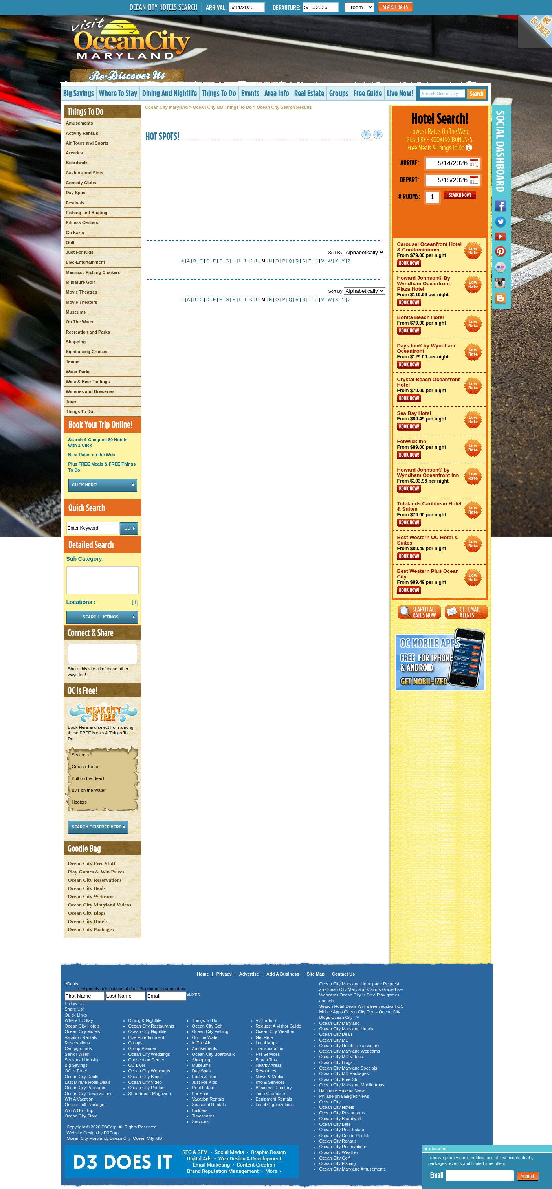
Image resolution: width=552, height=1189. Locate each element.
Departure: (287, 7)
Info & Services (270, 1082)
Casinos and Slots (84, 173)
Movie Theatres (81, 292)
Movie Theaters (81, 302)
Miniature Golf (80, 282)
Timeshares (203, 1116)
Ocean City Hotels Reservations (350, 1045)
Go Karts (75, 232)
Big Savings (78, 93)
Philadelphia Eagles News (344, 1096)
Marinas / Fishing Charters (93, 272)
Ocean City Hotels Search (163, 7)
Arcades (74, 152)
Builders (200, 1110)
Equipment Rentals (274, 1099)
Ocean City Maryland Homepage (350, 984)
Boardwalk (77, 162)
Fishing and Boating (87, 212)
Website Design (82, 1132)
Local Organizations (275, 1104)
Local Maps (267, 1042)
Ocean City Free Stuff (92, 863)
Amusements (79, 123)
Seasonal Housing (82, 1059)
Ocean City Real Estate (341, 1129)
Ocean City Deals (87, 888)
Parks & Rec (204, 1076)
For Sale (200, 1093)
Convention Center (146, 1059)
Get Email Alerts (466, 612)
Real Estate (309, 93)
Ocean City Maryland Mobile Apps (352, 1085)
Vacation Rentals (81, 1037)
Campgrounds (78, 1048)
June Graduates (271, 1093)
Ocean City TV (345, 1017)
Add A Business (282, 974)
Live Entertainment (146, 1037)
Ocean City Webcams (91, 896)
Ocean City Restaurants (151, 1026)
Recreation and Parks (88, 332)
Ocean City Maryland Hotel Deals (473, 251)
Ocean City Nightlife (147, 1031)
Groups (338, 93)
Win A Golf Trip (79, 1110)
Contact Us (343, 974)
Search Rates (395, 7)
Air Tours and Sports (87, 143)
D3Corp (108, 1127)
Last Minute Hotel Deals (88, 1082)
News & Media (270, 1076)
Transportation (270, 1048)
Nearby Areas (269, 1065)
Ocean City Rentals (338, 1141)
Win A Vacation (79, 1099)
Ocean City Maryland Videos (99, 905)
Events (250, 93)
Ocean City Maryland (166, 107)
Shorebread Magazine (149, 1093)
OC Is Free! (76, 1070)
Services (200, 1121)
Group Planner (142, 1048)
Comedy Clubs (81, 182)
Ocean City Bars (335, 1124)
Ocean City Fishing (210, 1031)
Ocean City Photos (146, 1087)
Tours (72, 401)
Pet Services (268, 1054)
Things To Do (219, 93)
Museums (76, 312)
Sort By (356, 252)
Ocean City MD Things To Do (222, 107)
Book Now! (409, 263)
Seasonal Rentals (209, 1104)
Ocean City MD (147, 1138)
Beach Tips (266, 1059)
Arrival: (216, 7)
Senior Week (77, 1054)
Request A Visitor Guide (278, 1026)
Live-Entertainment (85, 262)
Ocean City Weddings (149, 1054)
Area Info (276, 93)
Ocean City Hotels (88, 921)
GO (460, 195)
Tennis (73, 361)
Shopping (76, 341)
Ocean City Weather (275, 1031)
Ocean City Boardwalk (213, 1054)
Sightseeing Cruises (87, 351)
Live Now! (400, 93)
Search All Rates (419, 612)
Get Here (264, 1037)
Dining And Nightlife (169, 93)
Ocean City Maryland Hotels (346, 1028)
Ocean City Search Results (284, 107)
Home (203, 974)
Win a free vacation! (377, 1006)
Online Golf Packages (85, 1104)
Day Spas (76, 192)
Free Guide (368, 93)
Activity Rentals (82, 133)
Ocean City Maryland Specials (348, 1068)
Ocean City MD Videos (341, 1056)
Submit (527, 1176)
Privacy (224, 974)
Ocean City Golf (207, 1026)
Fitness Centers (82, 222)
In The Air (201, 1042)
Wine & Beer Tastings (88, 381)
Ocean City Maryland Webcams (349, 1051)
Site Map (316, 974)
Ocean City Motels (82, 1031)
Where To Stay (118, 93)
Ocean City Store (81, 1116)
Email (437, 1175)
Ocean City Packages (91, 929)
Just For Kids (80, 252)
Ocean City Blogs (87, 913)
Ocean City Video (145, 1082)
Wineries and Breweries (90, 391)
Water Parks (78, 371)
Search (477, 93)
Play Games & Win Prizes (96, 872)
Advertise (249, 974)
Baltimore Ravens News (342, 1090)
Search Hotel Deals (338, 1006)
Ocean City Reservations (95, 880)
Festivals (75, 202)
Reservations (77, 1042)
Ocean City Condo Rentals (344, 1135)
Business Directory (274, 1087)
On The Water (80, 321)
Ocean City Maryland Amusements (352, 1169)
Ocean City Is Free (357, 995)
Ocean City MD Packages (344, 1073)
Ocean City (119, 1138)
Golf (70, 242)
